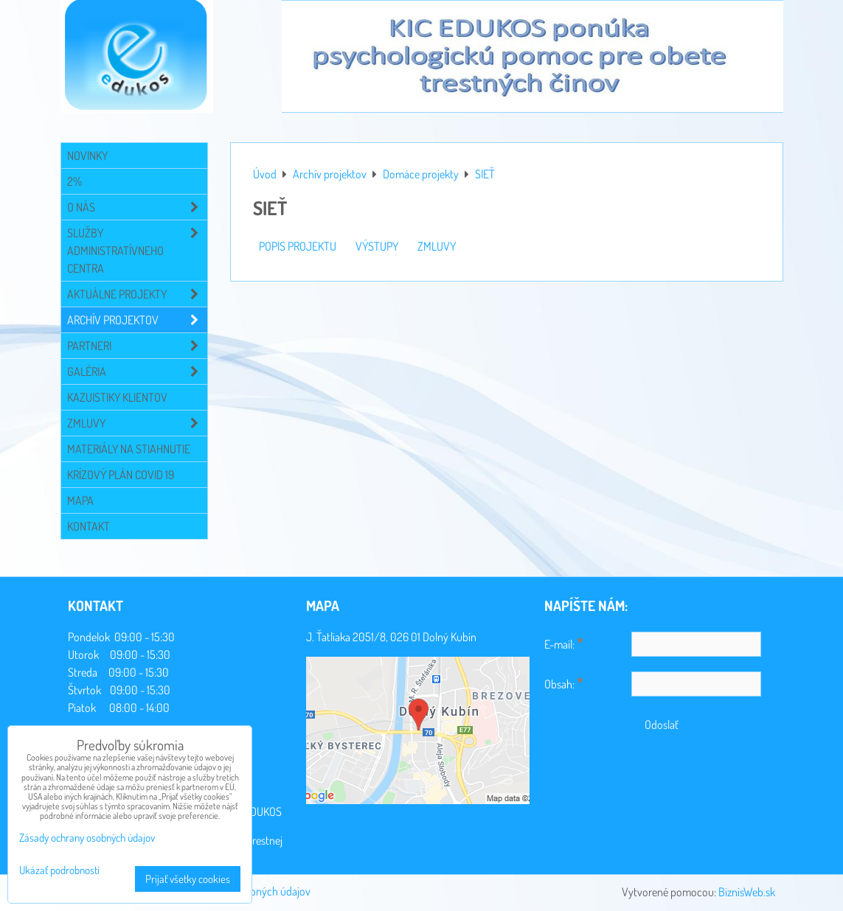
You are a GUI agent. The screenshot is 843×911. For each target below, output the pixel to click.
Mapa (80, 500)
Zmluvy (137, 423)
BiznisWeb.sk (746, 891)
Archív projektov (137, 319)
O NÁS (137, 207)
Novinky (87, 155)
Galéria (137, 371)
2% (74, 181)
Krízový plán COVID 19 (120, 474)
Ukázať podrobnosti (59, 871)
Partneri (137, 345)
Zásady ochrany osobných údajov (87, 838)
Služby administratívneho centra (137, 250)
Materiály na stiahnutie (128, 448)
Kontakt (88, 526)
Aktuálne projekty (137, 294)
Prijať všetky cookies (187, 879)
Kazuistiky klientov (117, 397)
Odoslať (662, 724)
